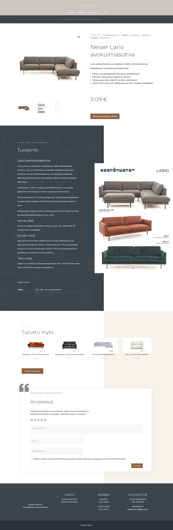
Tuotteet (93, 13)
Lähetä (137, 466)
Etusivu (71, 13)
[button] (79, 37)
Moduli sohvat (51, 19)
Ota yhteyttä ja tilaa (105, 116)
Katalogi (23, 19)
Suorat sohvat (100, 38)
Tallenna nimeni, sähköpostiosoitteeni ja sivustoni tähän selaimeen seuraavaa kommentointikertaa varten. (79, 459)
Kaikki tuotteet (32, 371)
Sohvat (35, 19)
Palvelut (82, 13)
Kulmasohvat (111, 35)
